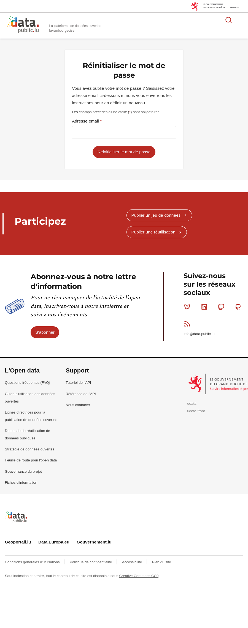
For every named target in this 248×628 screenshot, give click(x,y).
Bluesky (188, 306)
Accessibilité (132, 562)
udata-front (196, 411)
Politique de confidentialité (91, 562)
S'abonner (45, 332)
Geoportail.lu (18, 542)
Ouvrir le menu (241, 20)
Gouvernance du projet (23, 471)
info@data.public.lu (199, 334)
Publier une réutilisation (153, 232)
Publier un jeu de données (155, 215)
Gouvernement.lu (94, 542)
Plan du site (161, 562)
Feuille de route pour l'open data (31, 460)
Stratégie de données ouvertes (30, 449)
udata (191, 403)
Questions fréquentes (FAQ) (27, 382)
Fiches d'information (21, 482)
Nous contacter (78, 405)
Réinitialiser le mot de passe (124, 151)
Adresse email (86, 121)
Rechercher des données (229, 20)
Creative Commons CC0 (139, 576)
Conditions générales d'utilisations (33, 562)
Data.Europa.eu (53, 542)
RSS (188, 323)
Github (239, 306)
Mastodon (222, 306)
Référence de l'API (81, 394)
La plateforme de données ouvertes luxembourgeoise (75, 28)
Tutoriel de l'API (78, 382)
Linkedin (205, 306)
